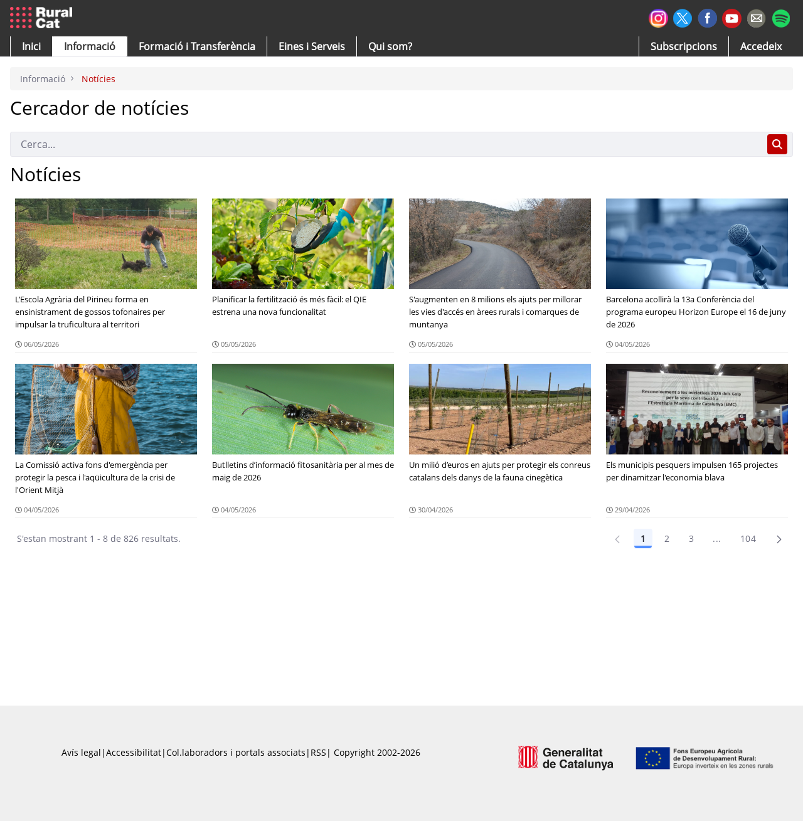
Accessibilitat (133, 752)
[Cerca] (386, 144)
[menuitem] (197, 46)
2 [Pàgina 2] (666, 538)
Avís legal (81, 752)
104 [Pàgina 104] (748, 538)
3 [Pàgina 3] (691, 538)
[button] (31, 46)
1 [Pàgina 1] (643, 538)
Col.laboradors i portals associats (236, 752)
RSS (318, 752)
